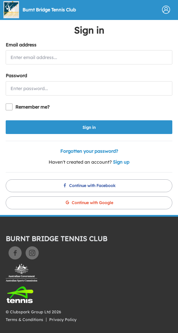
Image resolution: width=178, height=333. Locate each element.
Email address (21, 45)
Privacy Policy (62, 319)
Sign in (89, 127)
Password (16, 75)
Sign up (121, 162)
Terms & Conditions (24, 319)
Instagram (32, 252)
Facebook (15, 252)
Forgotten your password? (89, 151)
